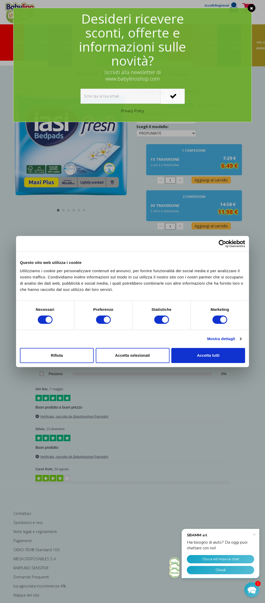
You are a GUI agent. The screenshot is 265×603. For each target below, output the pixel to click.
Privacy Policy (132, 110)
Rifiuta (57, 355)
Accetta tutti (208, 355)
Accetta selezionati (132, 355)
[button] (251, 589)
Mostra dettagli (221, 338)
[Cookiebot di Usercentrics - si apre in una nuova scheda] (222, 244)
